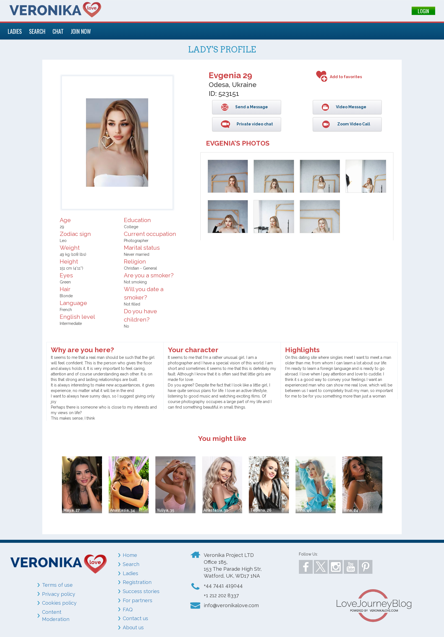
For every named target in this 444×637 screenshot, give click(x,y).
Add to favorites (346, 77)
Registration (137, 582)
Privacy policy (58, 594)
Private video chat (254, 124)
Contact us (135, 618)
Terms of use (57, 585)
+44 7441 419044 (223, 585)
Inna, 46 (304, 510)
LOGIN (423, 11)
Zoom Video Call (353, 124)
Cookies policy (59, 603)
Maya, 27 (71, 510)
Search (131, 564)
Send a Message (251, 107)
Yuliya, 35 (165, 510)
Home (130, 555)
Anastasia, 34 (122, 510)
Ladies (130, 573)
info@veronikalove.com (231, 605)
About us (133, 627)
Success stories (141, 591)
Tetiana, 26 (260, 510)
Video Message (350, 107)
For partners (137, 600)
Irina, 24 (351, 510)
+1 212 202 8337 (221, 595)
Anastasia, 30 (215, 510)
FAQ (128, 609)
